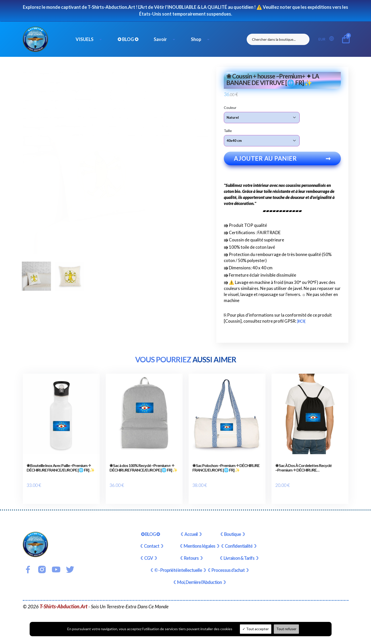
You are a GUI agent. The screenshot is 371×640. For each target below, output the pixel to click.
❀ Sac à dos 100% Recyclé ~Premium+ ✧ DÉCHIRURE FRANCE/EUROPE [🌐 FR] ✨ (143, 470)
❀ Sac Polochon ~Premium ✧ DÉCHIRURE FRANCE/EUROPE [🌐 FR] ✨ (225, 470)
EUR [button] (322, 39)
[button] (333, 39)
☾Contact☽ (151, 541)
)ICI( (301, 324)
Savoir (160, 39)
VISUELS (84, 39)
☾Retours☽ (191, 553)
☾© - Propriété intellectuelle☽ (178, 565)
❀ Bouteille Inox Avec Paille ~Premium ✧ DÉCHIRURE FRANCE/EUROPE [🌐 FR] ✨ (60, 470)
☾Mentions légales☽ (199, 541)
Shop (196, 39)
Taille (228, 130)
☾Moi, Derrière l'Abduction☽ (199, 577)
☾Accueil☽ (191, 529)
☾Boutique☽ (232, 529)
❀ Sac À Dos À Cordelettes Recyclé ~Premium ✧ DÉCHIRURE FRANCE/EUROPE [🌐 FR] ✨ (303, 470)
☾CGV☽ (148, 553)
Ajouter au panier (282, 161)
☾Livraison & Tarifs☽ (239, 553)
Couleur (230, 107)
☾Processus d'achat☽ (228, 565)
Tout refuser (286, 629)
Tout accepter (255, 629)
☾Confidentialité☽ (238, 541)
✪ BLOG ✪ (128, 39)
